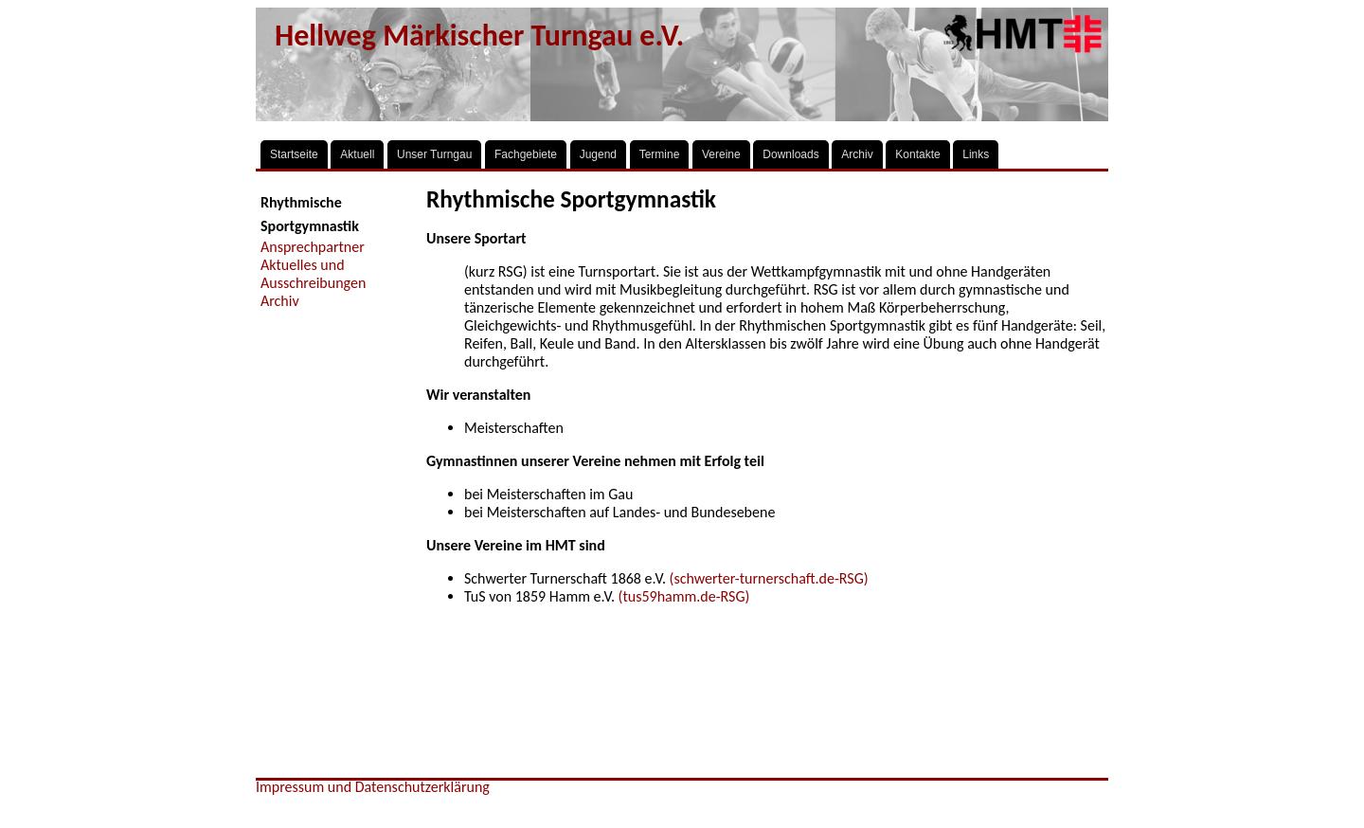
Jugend (598, 154)
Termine (659, 154)
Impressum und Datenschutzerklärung (373, 787)
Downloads (790, 154)
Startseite (294, 154)
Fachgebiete (525, 154)
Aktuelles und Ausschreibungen (313, 274)
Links (975, 154)
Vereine (721, 154)
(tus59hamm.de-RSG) (684, 596)
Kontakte (917, 154)
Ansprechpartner (312, 247)
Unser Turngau (434, 154)
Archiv (856, 154)
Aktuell (357, 154)
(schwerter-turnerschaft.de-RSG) (769, 578)
